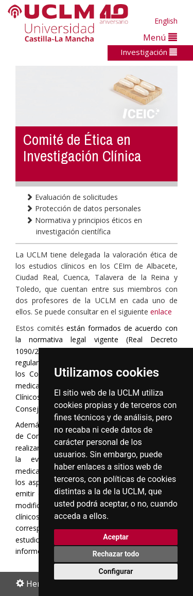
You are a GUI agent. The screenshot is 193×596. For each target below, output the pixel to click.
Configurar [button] (116, 571)
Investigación (148, 52)
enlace (161, 311)
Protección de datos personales (83, 208)
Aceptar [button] (116, 537)
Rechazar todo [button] (116, 554)
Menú (160, 37)
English (166, 21)
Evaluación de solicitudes (72, 197)
